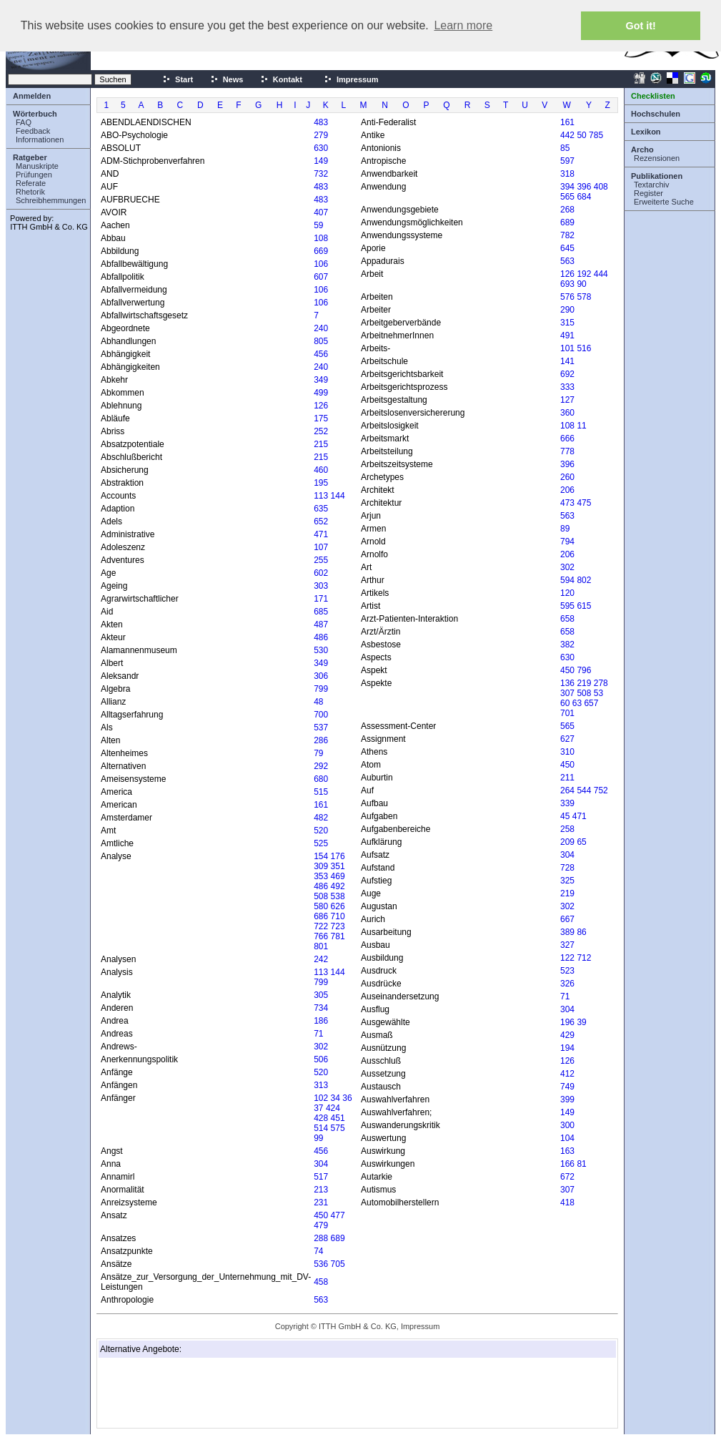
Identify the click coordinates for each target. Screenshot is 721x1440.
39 (581, 1022)
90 (581, 284)
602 (321, 573)
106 (321, 264)
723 (338, 926)
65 (581, 842)
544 (584, 790)
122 (567, 958)
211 (567, 778)
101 (567, 348)
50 (581, 135)
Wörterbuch (35, 113)
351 (338, 866)
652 (321, 521)
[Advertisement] (171, 1393)
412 (567, 1074)
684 (584, 197)
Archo (642, 149)
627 (567, 739)
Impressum (351, 79)
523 (567, 971)
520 (321, 831)
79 (318, 753)
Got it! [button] (641, 25)
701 (567, 713)
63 (577, 703)
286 (321, 740)
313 (321, 1085)
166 (567, 1164)
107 (321, 547)
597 (567, 161)
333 (567, 387)
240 (321, 328)
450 (321, 1215)
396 (584, 187)
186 (321, 1021)
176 (338, 856)
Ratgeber (30, 157)
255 (321, 560)
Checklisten (653, 96)
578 (584, 297)
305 (321, 995)
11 (581, 426)
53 (598, 693)
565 (567, 197)
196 (567, 1022)
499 (321, 393)
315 (567, 323)
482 (321, 818)
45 (565, 816)
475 (584, 503)
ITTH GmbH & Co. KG (49, 226)
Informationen (40, 139)
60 (565, 703)
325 (567, 881)
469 (338, 876)
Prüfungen (34, 174)
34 (335, 1098)
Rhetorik (30, 191)
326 (567, 984)
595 (567, 606)
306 (321, 676)
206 (567, 490)
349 (321, 380)
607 (321, 277)
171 (321, 599)
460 (321, 470)
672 (567, 1177)
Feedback (33, 131)
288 (321, 1238)
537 (321, 728)
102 (321, 1098)
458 (321, 1282)
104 (567, 1138)
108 (321, 238)
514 (321, 1128)
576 (567, 297)
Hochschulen (655, 113)
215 (321, 444)
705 (338, 1264)
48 (318, 702)
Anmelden (32, 96)
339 (567, 803)
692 (567, 374)
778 (567, 451)
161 (321, 805)
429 (567, 1035)
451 (338, 1118)
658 (567, 619)
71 (318, 1034)
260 (567, 477)
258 (567, 829)
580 (321, 906)
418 (567, 1202)
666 (567, 439)
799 (321, 689)
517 (321, 1177)
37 (318, 1108)
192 (584, 274)
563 (321, 1300)
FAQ (23, 122)
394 (567, 187)
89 (565, 529)
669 (321, 251)
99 (318, 1138)
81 (581, 1164)
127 (567, 400)
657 (591, 703)
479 (321, 1225)
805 (321, 341)
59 (318, 225)
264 (567, 790)
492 (338, 886)
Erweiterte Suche (664, 201)
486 (321, 637)
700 (321, 715)
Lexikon (646, 131)
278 (601, 683)
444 (601, 274)
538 (338, 896)
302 (321, 1047)
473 (567, 503)
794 (567, 542)
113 (321, 496)
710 (338, 916)
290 (567, 310)
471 (321, 534)
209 (567, 842)
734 (321, 1008)
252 (321, 431)
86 (581, 932)
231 (321, 1202)
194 (567, 1048)
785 (596, 135)
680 (321, 779)
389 (567, 932)
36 (347, 1098)
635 (321, 509)
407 (321, 212)
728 (567, 868)
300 (567, 1125)
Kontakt (281, 79)
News (227, 79)
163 (567, 1151)
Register (648, 193)
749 (567, 1087)
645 (567, 248)
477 (338, 1215)
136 (567, 683)
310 (567, 752)
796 (584, 670)
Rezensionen (657, 158)
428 (321, 1118)
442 (567, 135)
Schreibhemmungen (51, 200)
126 (321, 406)
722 (321, 926)
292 (321, 766)
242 (321, 959)
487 (321, 624)
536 (321, 1264)
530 (321, 650)
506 (321, 1059)
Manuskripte (37, 166)
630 (321, 148)
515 (321, 792)
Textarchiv (652, 184)
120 (567, 593)
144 (338, 496)
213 (321, 1190)
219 (584, 683)
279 (321, 135)
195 (321, 483)
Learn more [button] (463, 25)
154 (321, 856)
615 (584, 606)
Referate (31, 183)
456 (321, 354)
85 (565, 148)
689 (338, 1238)
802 (584, 580)
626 (338, 906)
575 (338, 1128)
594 (567, 580)
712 (584, 958)
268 (567, 210)
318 (567, 174)
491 (567, 335)
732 (321, 174)
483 (321, 122)
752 (601, 790)
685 (321, 612)
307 (567, 693)
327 (567, 945)
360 (567, 413)
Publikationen (656, 176)
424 (333, 1108)
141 (567, 361)
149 (321, 161)
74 (318, 1251)
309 (321, 866)
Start (177, 79)
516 (584, 348)
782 (567, 235)
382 (567, 645)
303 (321, 586)
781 (338, 936)
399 (567, 1099)
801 (321, 946)
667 (567, 919)
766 (321, 936)
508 (321, 896)
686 (321, 916)
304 (321, 1164)
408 (601, 187)
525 (321, 843)
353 (321, 876)
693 (567, 284)
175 (321, 418)
